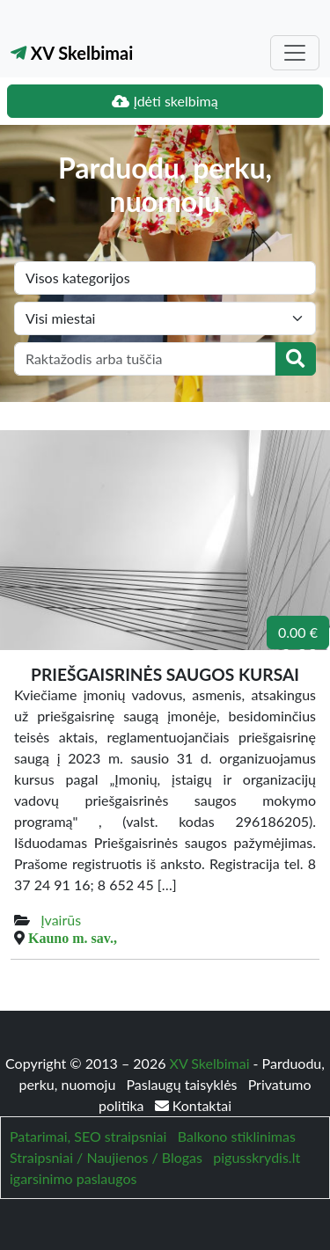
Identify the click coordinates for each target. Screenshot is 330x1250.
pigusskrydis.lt (256, 1157)
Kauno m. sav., (72, 938)
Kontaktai (193, 1105)
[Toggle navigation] (294, 52)
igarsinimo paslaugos (73, 1178)
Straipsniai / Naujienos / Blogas (106, 1157)
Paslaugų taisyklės (183, 1084)
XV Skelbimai (72, 52)
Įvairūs (60, 919)
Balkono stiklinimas (237, 1136)
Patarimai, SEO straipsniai (88, 1136)
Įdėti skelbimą (164, 100)
